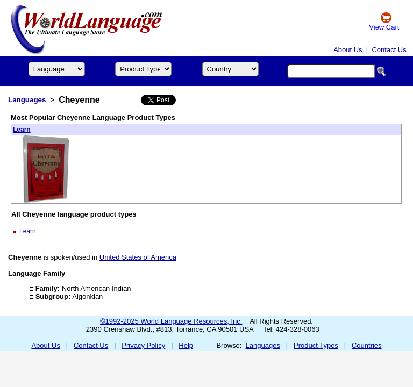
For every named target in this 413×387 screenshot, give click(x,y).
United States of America (137, 257)
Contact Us (389, 50)
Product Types (316, 345)
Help (186, 345)
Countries (367, 345)
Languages (27, 100)
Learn (22, 129)
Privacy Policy (143, 345)
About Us (347, 50)
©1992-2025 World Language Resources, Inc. (171, 321)
